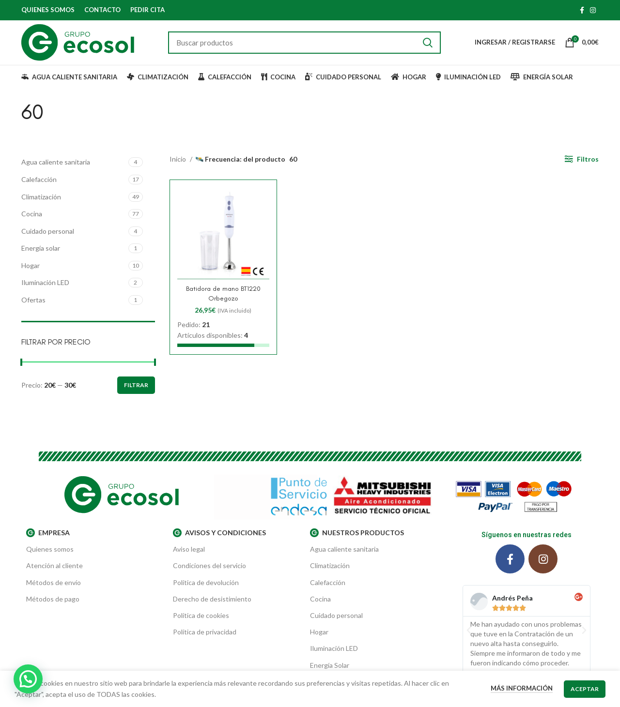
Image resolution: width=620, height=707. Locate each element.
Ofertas (33, 306)
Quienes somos (50, 555)
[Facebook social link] (582, 10)
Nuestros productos (357, 539)
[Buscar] (305, 45)
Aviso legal (189, 555)
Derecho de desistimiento (212, 605)
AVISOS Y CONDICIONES (219, 539)
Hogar (30, 271)
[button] (469, 636)
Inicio (178, 165)
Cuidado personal (47, 237)
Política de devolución (206, 588)
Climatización (41, 202)
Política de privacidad (204, 638)
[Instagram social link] (593, 10)
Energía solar (40, 254)
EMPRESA (48, 539)
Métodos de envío (53, 588)
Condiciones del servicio (209, 572)
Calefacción (39, 185)
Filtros (588, 165)
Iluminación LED (45, 289)
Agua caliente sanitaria (55, 168)
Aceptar (585, 688)
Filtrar (136, 391)
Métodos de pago (52, 605)
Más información (522, 688)
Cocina (31, 220)
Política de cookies (201, 621)
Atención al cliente (54, 572)
